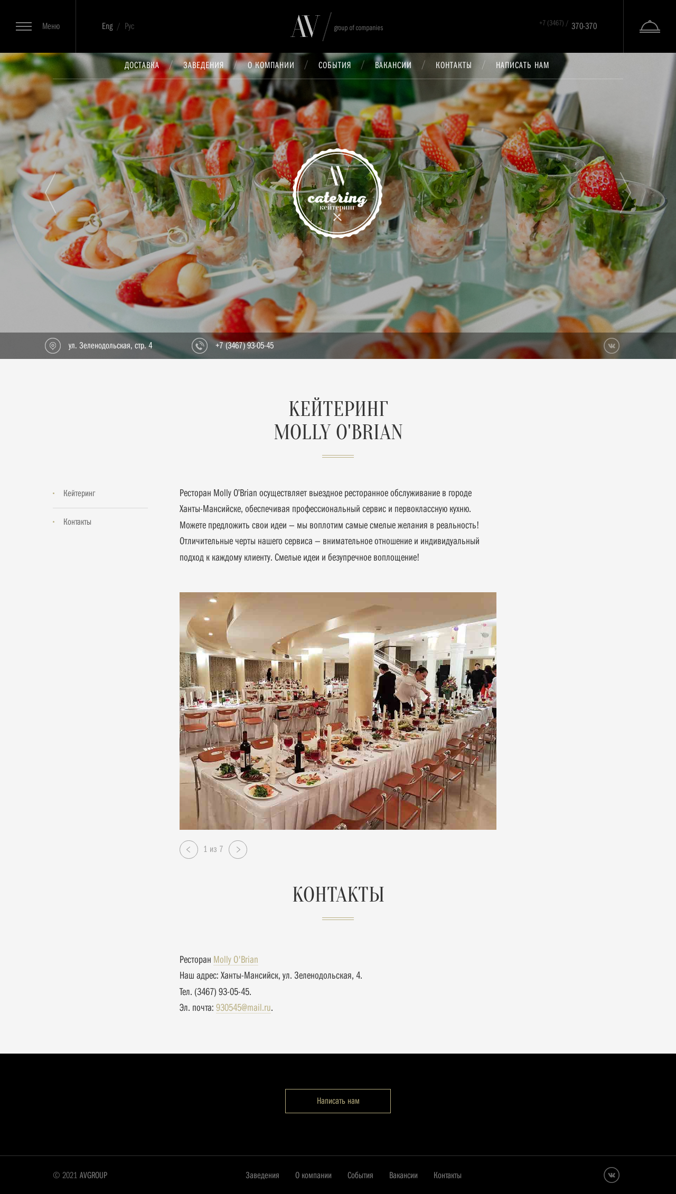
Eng (107, 26)
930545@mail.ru (243, 1007)
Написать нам (522, 65)
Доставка (142, 65)
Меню (51, 26)
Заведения (203, 65)
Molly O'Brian (235, 959)
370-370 (568, 24)
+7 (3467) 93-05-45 (244, 345)
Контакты (454, 65)
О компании (271, 65)
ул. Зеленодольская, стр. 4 (110, 345)
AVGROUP (93, 1175)
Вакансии (393, 65)
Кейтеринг (79, 493)
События (334, 65)
